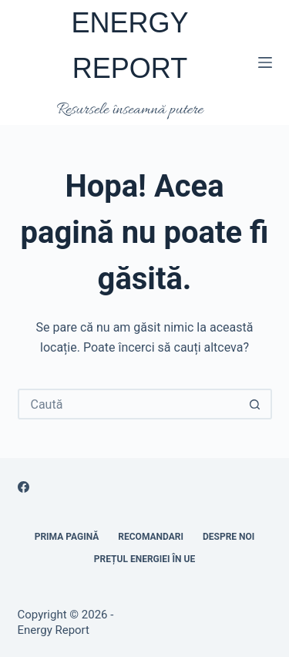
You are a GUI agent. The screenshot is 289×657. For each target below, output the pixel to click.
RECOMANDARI (150, 536)
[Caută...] (129, 404)
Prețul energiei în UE (144, 559)
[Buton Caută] (255, 404)
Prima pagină (67, 536)
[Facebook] (23, 487)
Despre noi (228, 536)
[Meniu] (265, 62)
